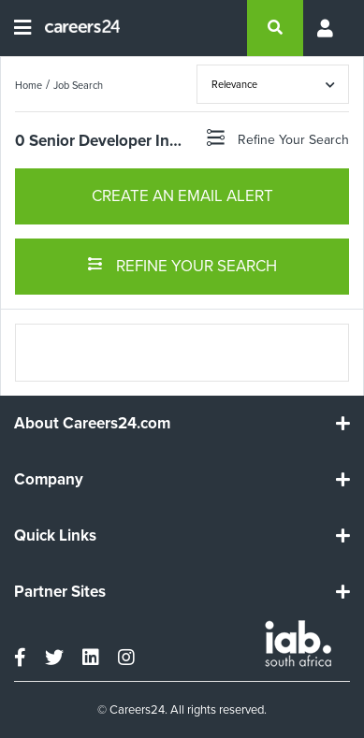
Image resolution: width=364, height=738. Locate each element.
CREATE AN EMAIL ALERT (182, 196)
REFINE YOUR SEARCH (182, 265)
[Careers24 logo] (75, 28)
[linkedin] (90, 657)
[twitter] (54, 657)
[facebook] (20, 657)
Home (28, 85)
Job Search (78, 85)
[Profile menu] (326, 28)
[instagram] (126, 657)
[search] (275, 28)
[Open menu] (22, 28)
